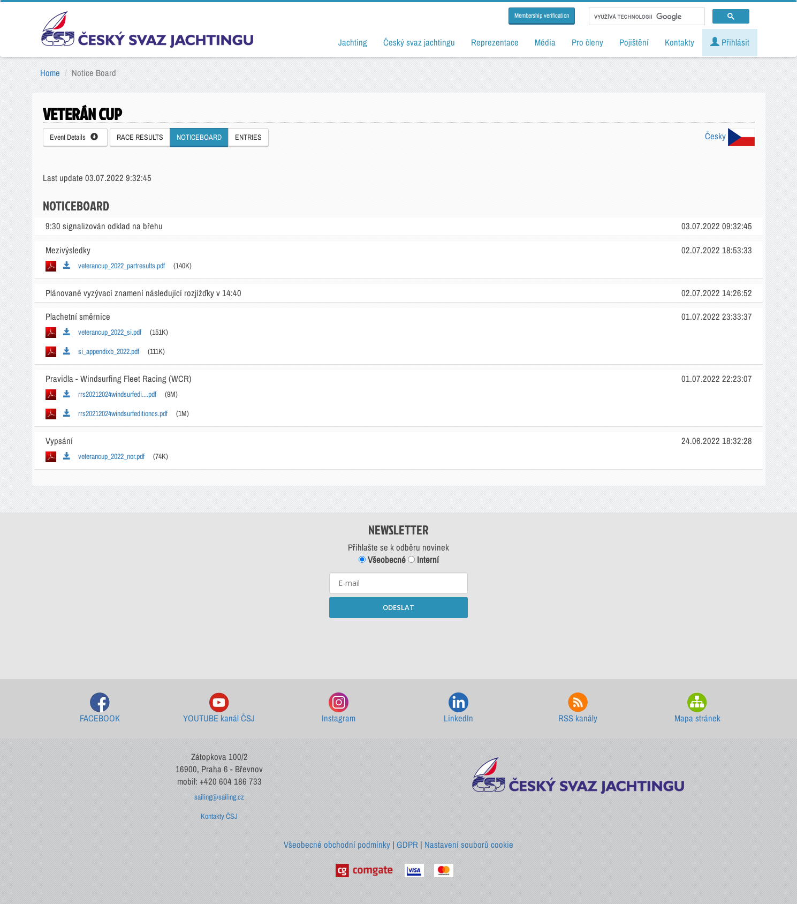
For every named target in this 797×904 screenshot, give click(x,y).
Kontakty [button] (679, 42)
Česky (730, 136)
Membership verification (541, 15)
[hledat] (645, 16)
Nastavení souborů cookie (468, 844)
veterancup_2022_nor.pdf (104, 456)
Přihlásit (729, 42)
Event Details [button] (74, 137)
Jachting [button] (352, 42)
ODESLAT (398, 607)
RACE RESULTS (140, 137)
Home (50, 73)
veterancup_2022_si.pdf (102, 332)
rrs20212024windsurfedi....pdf (109, 394)
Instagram (338, 708)
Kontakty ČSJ (219, 816)
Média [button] (545, 42)
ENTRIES (248, 137)
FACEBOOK (100, 708)
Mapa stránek (697, 708)
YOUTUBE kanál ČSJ (219, 708)
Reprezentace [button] (495, 42)
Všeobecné (382, 560)
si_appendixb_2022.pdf (101, 351)
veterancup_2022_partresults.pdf (114, 265)
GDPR (407, 844)
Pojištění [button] (634, 42)
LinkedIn (458, 708)
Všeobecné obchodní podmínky (337, 844)
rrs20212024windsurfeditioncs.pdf (115, 413)
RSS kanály (577, 708)
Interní (423, 560)
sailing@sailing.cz (219, 797)
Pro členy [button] (587, 42)
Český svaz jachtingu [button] (419, 42)
